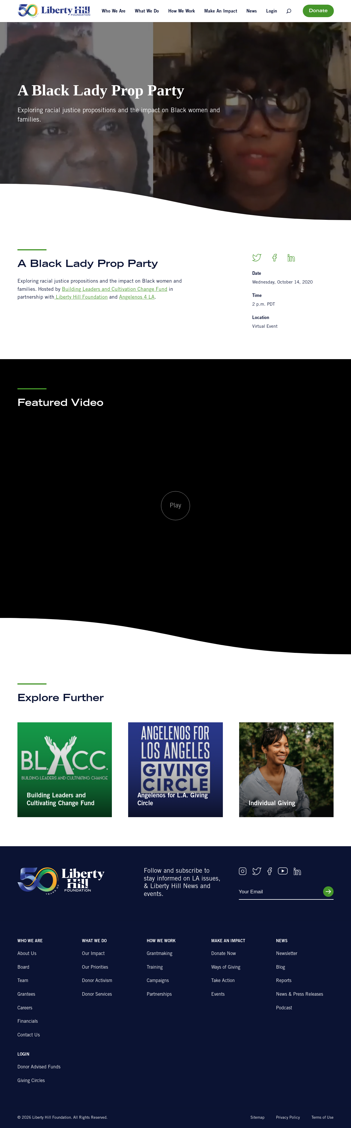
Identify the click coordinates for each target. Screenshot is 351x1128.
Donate (318, 11)
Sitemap (257, 1118)
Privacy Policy (288, 1118)
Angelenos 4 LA (137, 297)
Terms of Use (322, 1118)
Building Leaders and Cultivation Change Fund (114, 289)
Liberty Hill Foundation (81, 297)
